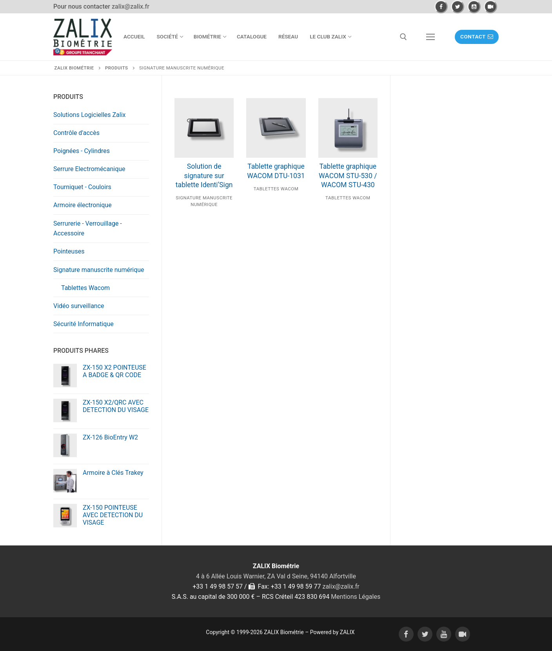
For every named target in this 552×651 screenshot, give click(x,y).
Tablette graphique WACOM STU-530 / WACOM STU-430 (348, 175)
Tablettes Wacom (276, 188)
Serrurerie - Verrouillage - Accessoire (87, 228)
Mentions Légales (355, 596)
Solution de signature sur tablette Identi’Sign (204, 175)
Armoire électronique (82, 205)
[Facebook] (441, 6)
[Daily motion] (490, 6)
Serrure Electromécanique (89, 169)
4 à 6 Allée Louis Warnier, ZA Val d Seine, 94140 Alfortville (276, 576)
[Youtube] (474, 6)
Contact (476, 36)
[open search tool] (403, 36)
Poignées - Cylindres (81, 151)
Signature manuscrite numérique (98, 270)
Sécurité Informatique (83, 324)
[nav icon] (430, 37)
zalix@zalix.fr (130, 6)
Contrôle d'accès (76, 133)
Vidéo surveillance (78, 306)
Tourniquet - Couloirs (82, 187)
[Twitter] (457, 6)
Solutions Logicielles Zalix (89, 115)
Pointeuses (68, 251)
